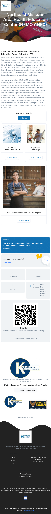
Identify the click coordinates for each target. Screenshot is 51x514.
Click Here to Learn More (25, 390)
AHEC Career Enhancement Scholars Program (24, 213)
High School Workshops (35, 149)
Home (13, 457)
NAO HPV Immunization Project (12, 149)
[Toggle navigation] (48, 6)
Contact (12, 463)
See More (23, 118)
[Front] (6, 6)
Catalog (12, 460)
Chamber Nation (28, 510)
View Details (12, 158)
